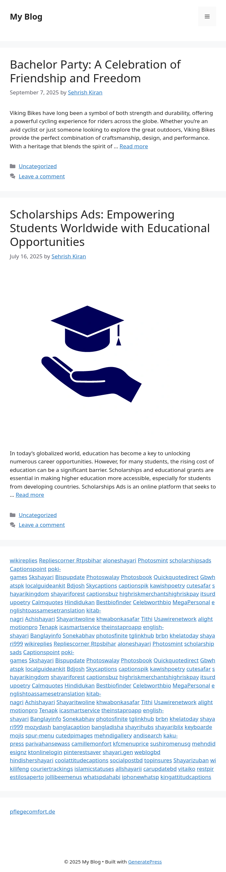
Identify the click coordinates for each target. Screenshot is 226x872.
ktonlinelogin (45, 752)
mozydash (38, 727)
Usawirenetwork (175, 618)
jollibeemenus (63, 777)
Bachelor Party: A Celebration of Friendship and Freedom (95, 71)
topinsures (158, 760)
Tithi (146, 618)
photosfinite (112, 635)
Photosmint (153, 560)
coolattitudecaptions (82, 760)
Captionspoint (28, 569)
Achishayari (40, 618)
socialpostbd (126, 760)
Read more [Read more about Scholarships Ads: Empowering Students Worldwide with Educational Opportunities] (30, 494)
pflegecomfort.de (32, 811)
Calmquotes (47, 602)
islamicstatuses (94, 768)
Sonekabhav (79, 635)
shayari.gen (118, 752)
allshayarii (128, 768)
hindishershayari (31, 760)
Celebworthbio (152, 602)
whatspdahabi (101, 777)
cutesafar (198, 585)
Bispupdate (70, 577)
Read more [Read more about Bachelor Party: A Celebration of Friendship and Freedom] (134, 146)
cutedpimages (74, 735)
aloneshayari (119, 560)
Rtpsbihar (88, 560)
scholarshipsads (190, 560)
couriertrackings (51, 768)
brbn (162, 635)
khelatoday (184, 635)
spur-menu (40, 735)
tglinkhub (141, 635)
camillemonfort (92, 743)
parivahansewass (47, 743)
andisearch (147, 735)
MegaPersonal (191, 602)
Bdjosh (76, 585)
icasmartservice (79, 627)
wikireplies (23, 560)
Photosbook (136, 577)
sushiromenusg (170, 743)
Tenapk (48, 627)
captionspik (133, 585)
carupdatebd (160, 768)
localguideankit (45, 585)
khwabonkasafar (118, 618)
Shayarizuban (191, 760)
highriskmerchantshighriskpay (159, 593)
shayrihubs (139, 727)
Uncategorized (38, 166)
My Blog (26, 16)
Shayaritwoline (75, 618)
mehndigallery (113, 735)
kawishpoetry (167, 585)
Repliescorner (57, 560)
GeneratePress (145, 861)
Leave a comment (42, 176)
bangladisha (108, 727)
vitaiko (186, 768)
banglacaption (71, 727)
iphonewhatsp (140, 777)
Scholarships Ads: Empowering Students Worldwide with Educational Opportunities (110, 227)
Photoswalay (102, 577)
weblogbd (147, 752)
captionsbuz (102, 593)
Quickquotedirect (176, 577)
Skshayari (41, 577)
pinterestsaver (82, 752)
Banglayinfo (45, 635)
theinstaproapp (121, 627)
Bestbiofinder (113, 602)
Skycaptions (101, 585)
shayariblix (169, 727)
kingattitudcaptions (185, 777)
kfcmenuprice (130, 743)
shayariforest (68, 593)
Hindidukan (79, 602)
